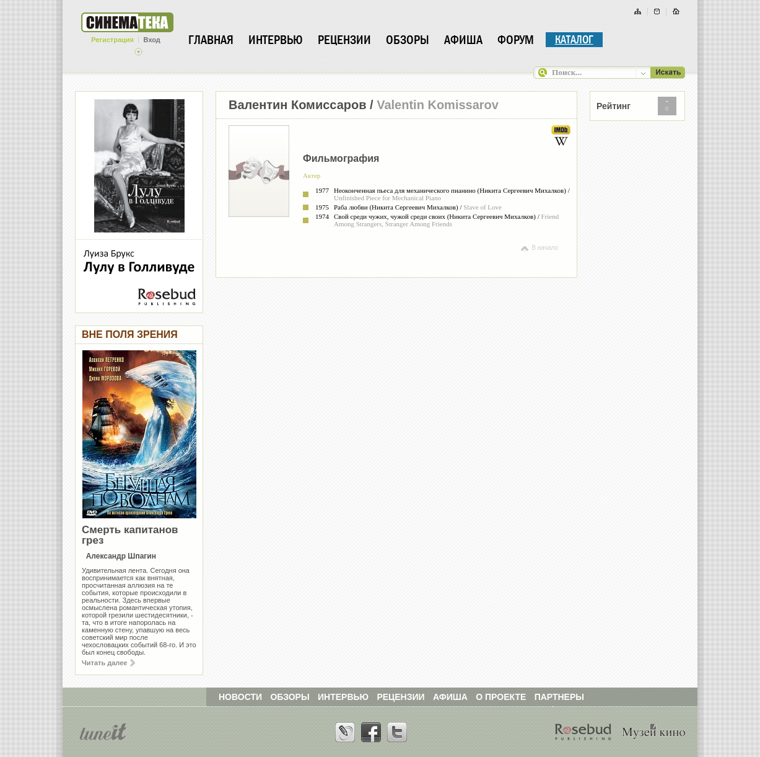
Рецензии (344, 39)
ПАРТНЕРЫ (559, 697)
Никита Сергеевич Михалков (521, 190)
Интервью (275, 39)
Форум (515, 39)
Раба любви (351, 207)
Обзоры (407, 39)
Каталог (574, 39)
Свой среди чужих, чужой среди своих (389, 216)
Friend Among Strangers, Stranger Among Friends (446, 220)
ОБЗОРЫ (289, 697)
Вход (152, 39)
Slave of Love (482, 207)
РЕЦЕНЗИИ (400, 697)
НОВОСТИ (240, 697)
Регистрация (112, 39)
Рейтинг (613, 106)
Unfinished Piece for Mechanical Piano (387, 197)
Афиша (463, 39)
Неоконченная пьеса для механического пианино (405, 190)
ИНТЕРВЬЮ (343, 697)
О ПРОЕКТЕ (501, 697)
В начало (538, 247)
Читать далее (108, 662)
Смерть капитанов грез (130, 535)
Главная (211, 39)
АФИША (450, 697)
